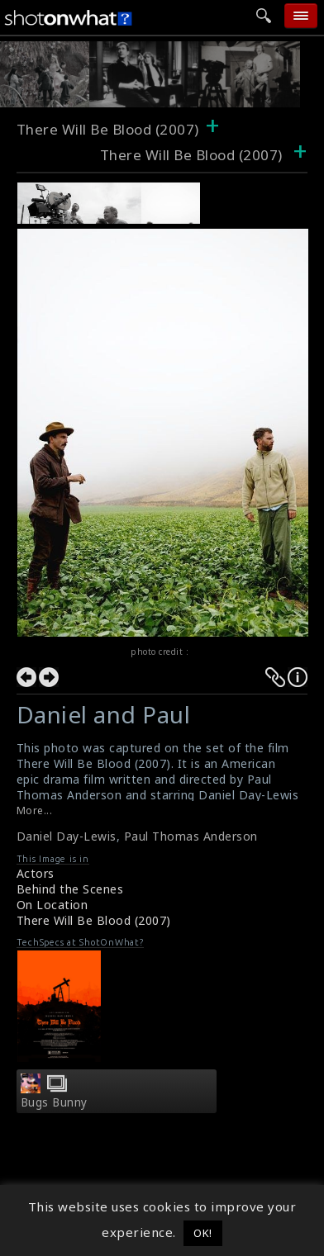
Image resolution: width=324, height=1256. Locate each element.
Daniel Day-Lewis (67, 836)
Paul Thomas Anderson (191, 836)
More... (35, 810)
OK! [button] (202, 1232)
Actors (36, 873)
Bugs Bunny (54, 1102)
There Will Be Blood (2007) (108, 129)
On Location (52, 904)
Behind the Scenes (70, 889)
